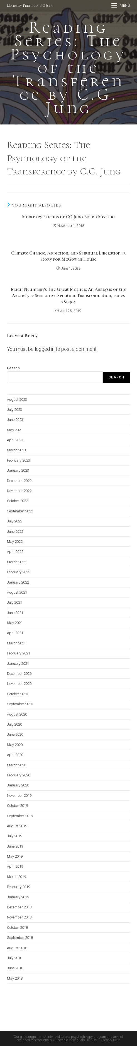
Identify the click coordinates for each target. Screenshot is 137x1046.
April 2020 (15, 755)
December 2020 (19, 673)
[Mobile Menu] (120, 6)
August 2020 (17, 714)
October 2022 (17, 501)
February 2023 (18, 460)
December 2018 (19, 907)
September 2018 (20, 937)
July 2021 (14, 602)
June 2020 (15, 734)
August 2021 (17, 592)
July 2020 (14, 724)
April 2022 (15, 552)
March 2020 (16, 765)
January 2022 (18, 582)
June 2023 (15, 420)
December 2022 (19, 481)
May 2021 (15, 623)
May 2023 (15, 430)
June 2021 (15, 613)
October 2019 (17, 805)
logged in (45, 349)
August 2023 (17, 399)
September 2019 (20, 816)
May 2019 (15, 856)
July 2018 (14, 958)
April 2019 (15, 866)
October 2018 (17, 927)
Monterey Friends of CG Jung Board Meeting (68, 217)
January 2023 (18, 470)
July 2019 (14, 836)
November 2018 (19, 917)
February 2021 (18, 653)
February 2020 (18, 775)
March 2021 (16, 643)
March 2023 (16, 450)
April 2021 (15, 633)
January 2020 (18, 785)
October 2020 (17, 694)
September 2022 (20, 511)
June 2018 (15, 968)
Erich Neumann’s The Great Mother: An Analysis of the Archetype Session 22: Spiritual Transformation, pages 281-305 (68, 296)
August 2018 (17, 948)
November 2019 (19, 795)
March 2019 (16, 877)
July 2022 (14, 521)
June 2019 (15, 846)
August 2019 (17, 826)
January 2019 (18, 897)
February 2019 (18, 887)
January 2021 (18, 663)
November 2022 (19, 491)
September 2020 (20, 704)
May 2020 (15, 745)
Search (13, 368)
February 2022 (18, 572)
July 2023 (14, 409)
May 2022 (15, 541)
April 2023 (15, 440)
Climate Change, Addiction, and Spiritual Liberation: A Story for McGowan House (68, 256)
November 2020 (19, 684)
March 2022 (16, 562)
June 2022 (15, 531)
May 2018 (15, 978)
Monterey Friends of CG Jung (30, 5)
